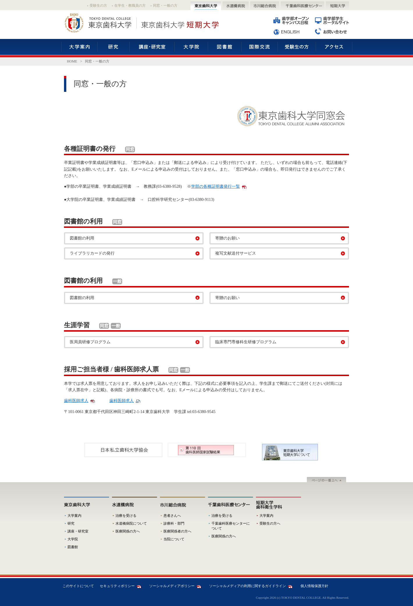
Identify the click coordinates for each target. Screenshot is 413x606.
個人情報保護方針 (314, 586)
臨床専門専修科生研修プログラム (245, 342)
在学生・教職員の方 (130, 5)
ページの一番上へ (326, 480)
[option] (123, 450)
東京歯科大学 (206, 5)
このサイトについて (78, 586)
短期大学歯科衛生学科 (278, 504)
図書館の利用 (82, 238)
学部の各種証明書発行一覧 (215, 186)
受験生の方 (98, 5)
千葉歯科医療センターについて (230, 525)
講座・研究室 (151, 48)
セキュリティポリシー (117, 586)
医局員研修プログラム (90, 342)
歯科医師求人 (76, 400)
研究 (113, 48)
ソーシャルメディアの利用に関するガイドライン (247, 586)
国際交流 (259, 48)
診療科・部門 (173, 523)
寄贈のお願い (227, 238)
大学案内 (79, 48)
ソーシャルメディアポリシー (172, 586)
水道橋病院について (131, 523)
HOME (72, 61)
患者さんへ (172, 516)
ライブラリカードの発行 (92, 253)
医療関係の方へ (127, 531)
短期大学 (337, 5)
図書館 (224, 48)
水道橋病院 (235, 5)
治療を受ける (125, 516)
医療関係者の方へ (177, 531)
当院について (173, 539)
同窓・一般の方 (165, 5)
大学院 (191, 48)
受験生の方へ (269, 523)
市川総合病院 (264, 5)
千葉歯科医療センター (302, 5)
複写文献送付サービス (235, 253)
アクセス (334, 48)
